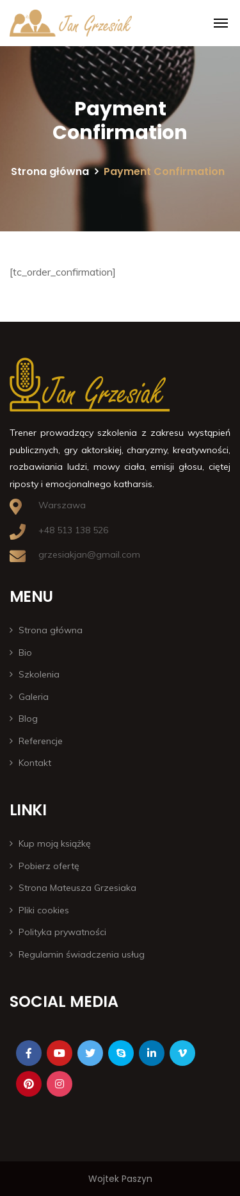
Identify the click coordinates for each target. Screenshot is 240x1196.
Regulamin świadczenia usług (82, 954)
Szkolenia (39, 674)
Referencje (41, 741)
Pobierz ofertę (49, 866)
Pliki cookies (44, 910)
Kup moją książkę (55, 843)
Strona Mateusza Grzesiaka (77, 887)
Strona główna (50, 171)
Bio (25, 652)
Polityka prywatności (62, 932)
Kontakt (35, 762)
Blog (28, 718)
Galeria (34, 696)
